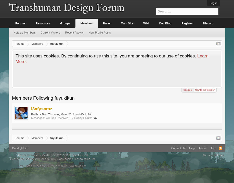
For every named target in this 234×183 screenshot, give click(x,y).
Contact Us (178, 148)
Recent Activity (74, 32)
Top (213, 148)
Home (202, 148)
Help (192, 148)
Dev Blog (165, 23)
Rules (107, 23)
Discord (208, 23)
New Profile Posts (100, 32)
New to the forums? (205, 90)
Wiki (146, 23)
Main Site (127, 23)
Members (87, 23)
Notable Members (25, 32)
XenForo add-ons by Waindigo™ (39, 165)
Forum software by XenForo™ (53, 155)
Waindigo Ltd (78, 165)
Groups (65, 23)
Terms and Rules (213, 155)
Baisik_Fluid (19, 148)
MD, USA (85, 114)
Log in (213, 3)
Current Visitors (50, 32)
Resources (43, 23)
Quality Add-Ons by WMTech (53, 158)
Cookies (187, 89)
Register (187, 23)
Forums (20, 23)
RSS (220, 148)
